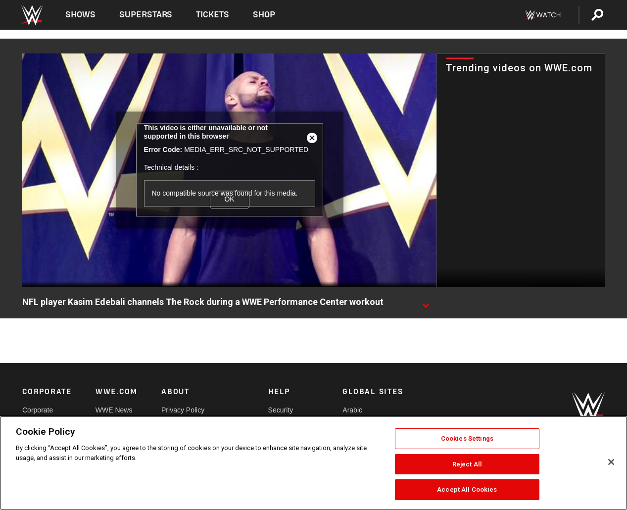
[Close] (611, 462)
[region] (313, 463)
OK (229, 200)
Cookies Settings (467, 438)
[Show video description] (425, 302)
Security (280, 410)
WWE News (114, 410)
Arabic (352, 410)
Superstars (146, 14)
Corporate (37, 410)
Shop (264, 14)
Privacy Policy (182, 410)
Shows (80, 14)
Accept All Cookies (467, 489)
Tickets (212, 14)
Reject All (467, 464)
